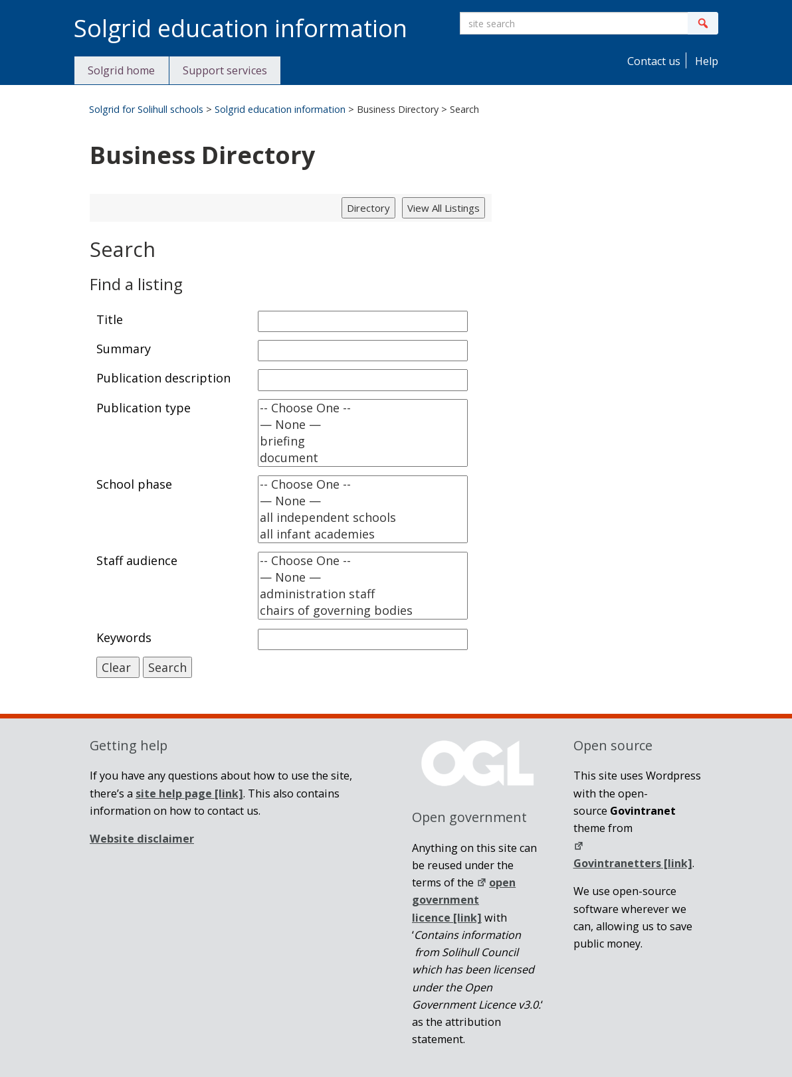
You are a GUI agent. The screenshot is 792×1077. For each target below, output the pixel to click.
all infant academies (363, 534)
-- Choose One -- (363, 408)
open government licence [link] (464, 900)
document (363, 458)
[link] (189, 793)
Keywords (123, 637)
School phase (134, 484)
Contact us (652, 61)
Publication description (163, 378)
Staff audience (136, 560)
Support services (225, 70)
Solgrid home (121, 70)
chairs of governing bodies (363, 610)
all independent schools (363, 517)
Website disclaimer (142, 838)
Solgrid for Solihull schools (146, 109)
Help (705, 61)
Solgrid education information (280, 109)
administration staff (363, 594)
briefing (363, 441)
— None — (363, 424)
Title (109, 319)
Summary (123, 349)
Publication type (143, 408)
